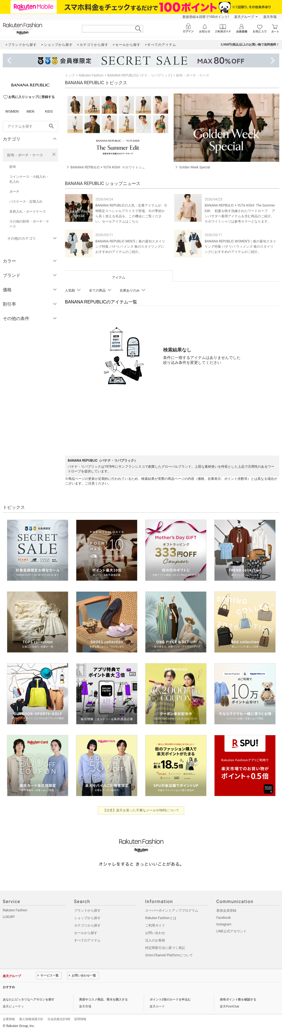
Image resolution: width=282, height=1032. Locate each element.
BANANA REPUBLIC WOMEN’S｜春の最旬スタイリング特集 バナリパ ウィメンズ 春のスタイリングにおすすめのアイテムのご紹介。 (240, 246)
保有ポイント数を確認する (238, 999)
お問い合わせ (155, 933)
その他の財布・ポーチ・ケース (29, 223)
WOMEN (12, 111)
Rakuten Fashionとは (160, 918)
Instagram (223, 924)
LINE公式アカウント (231, 931)
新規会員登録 (226, 910)
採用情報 (80, 1019)
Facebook (223, 918)
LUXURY (9, 917)
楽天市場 (269, 17)
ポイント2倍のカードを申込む (170, 999)
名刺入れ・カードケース (27, 211)
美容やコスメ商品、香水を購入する (103, 999)
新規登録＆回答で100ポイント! (205, 17)
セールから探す (85, 933)
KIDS (49, 111)
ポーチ (14, 192)
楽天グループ (244, 17)
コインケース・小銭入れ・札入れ (29, 179)
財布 (12, 167)
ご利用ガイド (155, 925)
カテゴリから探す (87, 925)
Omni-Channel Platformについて (169, 955)
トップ (70, 75)
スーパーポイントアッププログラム (171, 910)
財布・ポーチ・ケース (25, 155)
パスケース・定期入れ (26, 201)
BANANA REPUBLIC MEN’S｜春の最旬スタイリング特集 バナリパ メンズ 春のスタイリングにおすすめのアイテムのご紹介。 (130, 246)
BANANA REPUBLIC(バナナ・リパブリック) (139, 75)
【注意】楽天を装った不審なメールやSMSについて (141, 810)
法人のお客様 (155, 940)
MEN (30, 111)
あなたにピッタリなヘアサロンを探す (28, 999)
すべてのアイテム (87, 940)
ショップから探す (87, 918)
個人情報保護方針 (31, 1019)
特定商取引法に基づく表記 (165, 948)
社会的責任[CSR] (59, 1019)
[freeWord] (30, 126)
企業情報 (9, 1019)
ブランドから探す (87, 910)
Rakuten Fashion (91, 75)
